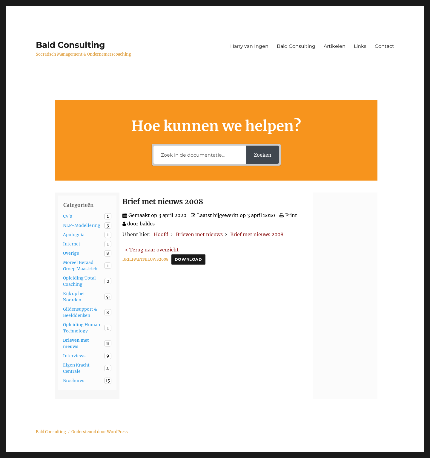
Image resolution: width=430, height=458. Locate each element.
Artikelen (334, 46)
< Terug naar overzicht (152, 250)
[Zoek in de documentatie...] (199, 155)
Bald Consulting (70, 45)
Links (360, 46)
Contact (384, 46)
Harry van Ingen (249, 46)
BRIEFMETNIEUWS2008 (145, 259)
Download (188, 259)
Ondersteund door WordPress (99, 431)
